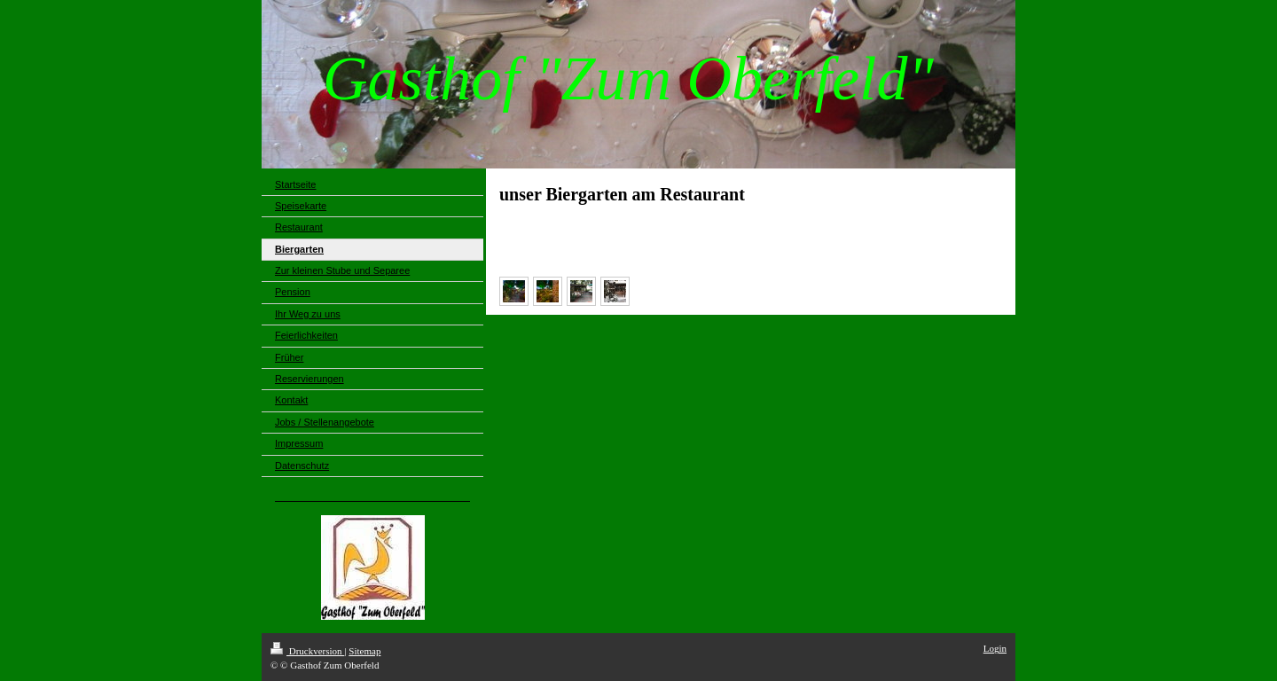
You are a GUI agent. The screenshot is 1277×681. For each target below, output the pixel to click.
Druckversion (307, 651)
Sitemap (364, 651)
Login (995, 648)
